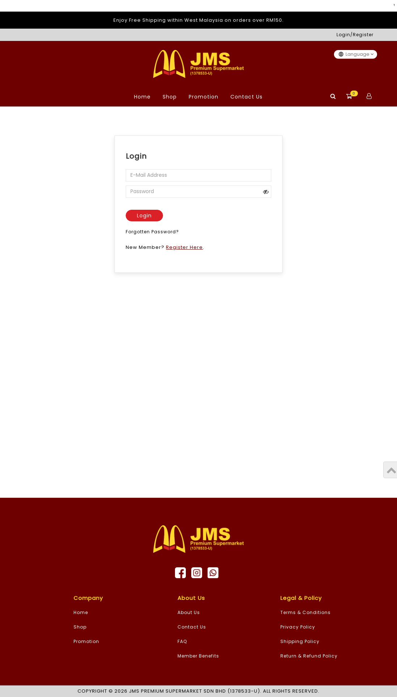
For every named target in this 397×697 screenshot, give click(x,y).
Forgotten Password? (152, 232)
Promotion (203, 96)
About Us (188, 612)
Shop (170, 96)
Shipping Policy (299, 641)
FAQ (182, 641)
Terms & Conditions (305, 612)
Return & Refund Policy (309, 656)
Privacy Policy (297, 627)
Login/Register (355, 35)
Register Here (184, 247)
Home (142, 96)
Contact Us (246, 96)
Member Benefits (198, 656)
